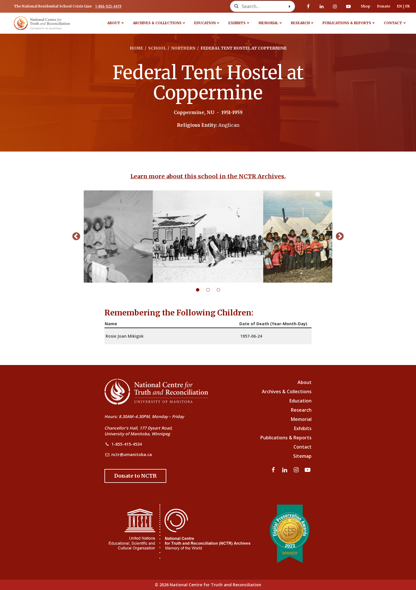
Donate (383, 6)
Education (205, 23)
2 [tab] (211, 290)
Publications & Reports (347, 23)
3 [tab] (222, 290)
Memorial (268, 23)
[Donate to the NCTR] (135, 476)
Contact (393, 23)
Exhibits (237, 23)
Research (300, 23)
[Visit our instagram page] (335, 6)
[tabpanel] (208, 236)
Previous (76, 236)
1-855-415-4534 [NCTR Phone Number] (126, 444)
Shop (365, 6)
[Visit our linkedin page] (321, 6)
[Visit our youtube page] (348, 6)
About (113, 23)
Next (339, 236)
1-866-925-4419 (108, 6)
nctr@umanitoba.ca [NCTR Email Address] (131, 454)
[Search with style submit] (290, 6)
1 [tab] (201, 290)
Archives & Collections (157, 23)
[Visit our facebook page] (308, 6)
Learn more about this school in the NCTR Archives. (208, 176)
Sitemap (302, 456)
